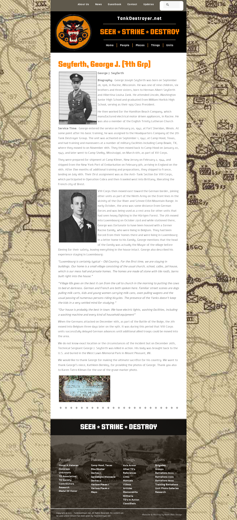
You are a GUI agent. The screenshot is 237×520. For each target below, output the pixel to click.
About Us (83, 4)
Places (140, 45)
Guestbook (114, 4)
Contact (132, 4)
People (124, 45)
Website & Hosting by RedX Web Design (162, 514)
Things (155, 45)
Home (110, 45)
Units (169, 45)
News (98, 4)
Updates (148, 4)
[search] (168, 5)
